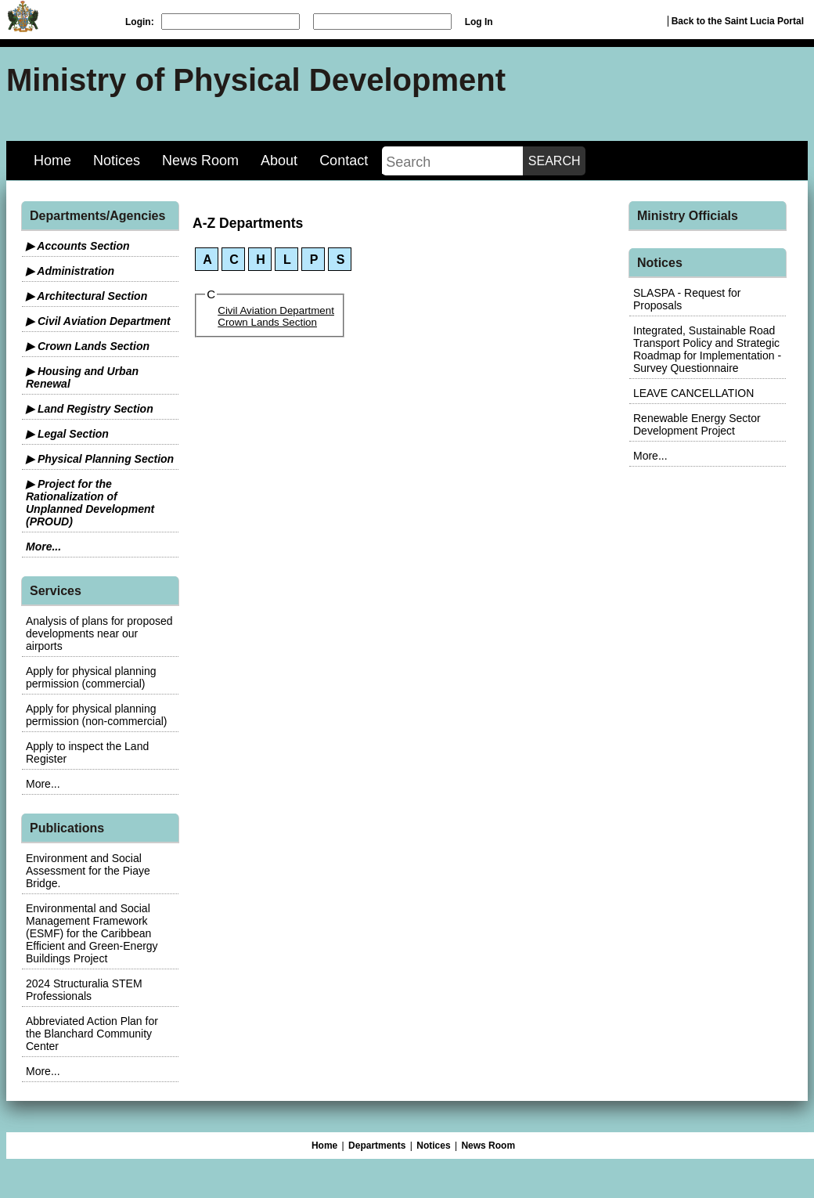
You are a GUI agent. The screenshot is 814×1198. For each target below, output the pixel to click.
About (279, 160)
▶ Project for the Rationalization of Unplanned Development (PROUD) (90, 503)
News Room (200, 160)
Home (52, 160)
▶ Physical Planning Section (100, 459)
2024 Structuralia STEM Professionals (84, 989)
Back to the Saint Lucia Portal (738, 21)
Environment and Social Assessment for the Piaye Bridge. (88, 870)
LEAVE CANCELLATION (693, 393)
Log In (479, 21)
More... (43, 546)
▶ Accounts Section (78, 246)
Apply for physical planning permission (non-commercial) (96, 714)
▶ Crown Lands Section (87, 346)
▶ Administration (70, 271)
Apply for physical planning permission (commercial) (91, 677)
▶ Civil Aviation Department (98, 321)
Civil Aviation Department (276, 310)
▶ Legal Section (67, 434)
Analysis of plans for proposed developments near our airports (99, 633)
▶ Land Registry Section (89, 408)
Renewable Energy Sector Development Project (697, 424)
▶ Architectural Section (86, 296)
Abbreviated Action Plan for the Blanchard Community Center (92, 1033)
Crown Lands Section (267, 322)
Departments (376, 1145)
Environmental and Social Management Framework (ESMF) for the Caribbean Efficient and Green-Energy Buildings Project (92, 933)
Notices (116, 160)
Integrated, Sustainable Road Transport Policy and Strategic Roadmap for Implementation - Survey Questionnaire (707, 349)
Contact (343, 160)
